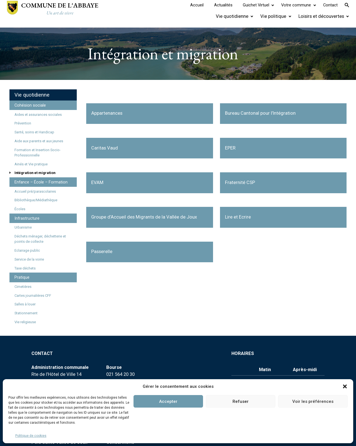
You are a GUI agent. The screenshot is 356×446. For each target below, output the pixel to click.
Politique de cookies (30, 436)
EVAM (97, 182)
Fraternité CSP (240, 182)
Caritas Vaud (104, 148)
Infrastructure (26, 218)
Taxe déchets (25, 268)
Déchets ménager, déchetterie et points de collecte (40, 239)
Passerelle (101, 251)
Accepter (168, 401)
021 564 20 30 (120, 374)
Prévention (22, 123)
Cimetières (22, 287)
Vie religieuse (25, 322)
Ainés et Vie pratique (31, 164)
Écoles (19, 209)
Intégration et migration (34, 173)
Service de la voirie (29, 259)
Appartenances (106, 113)
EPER (230, 148)
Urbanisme (23, 227)
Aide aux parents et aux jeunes (38, 141)
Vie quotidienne (32, 95)
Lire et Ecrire (238, 217)
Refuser (241, 401)
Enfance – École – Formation (41, 182)
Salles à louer (25, 304)
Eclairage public (27, 250)
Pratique (21, 277)
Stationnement (26, 313)
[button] (345, 386)
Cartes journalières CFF (32, 295)
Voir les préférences (312, 401)
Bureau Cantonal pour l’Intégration (260, 113)
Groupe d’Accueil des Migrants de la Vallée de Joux (144, 217)
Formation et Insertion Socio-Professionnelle (37, 152)
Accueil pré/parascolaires (35, 191)
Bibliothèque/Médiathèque (35, 200)
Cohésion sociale (30, 105)
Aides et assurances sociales (38, 114)
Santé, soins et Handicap (34, 132)
